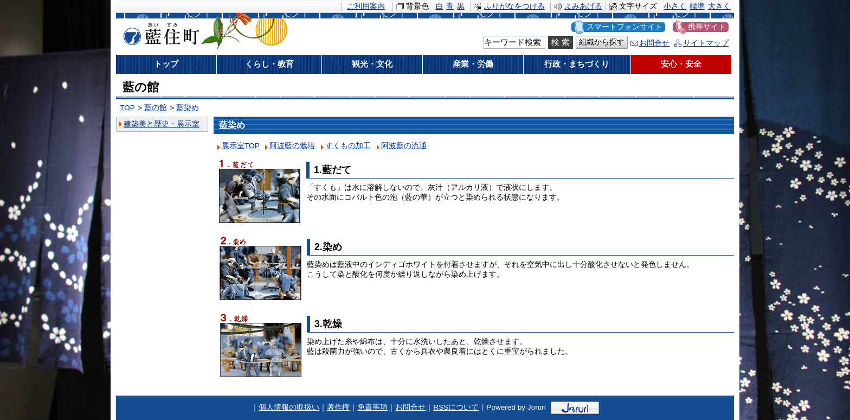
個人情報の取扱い (289, 407)
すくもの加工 (348, 146)
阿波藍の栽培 (292, 146)
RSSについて (456, 407)
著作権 (338, 407)
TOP (127, 108)
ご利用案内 (366, 6)
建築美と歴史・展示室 (161, 124)
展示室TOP (240, 146)
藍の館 (155, 108)
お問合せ (654, 43)
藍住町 (159, 32)
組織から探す (601, 42)
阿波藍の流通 (404, 146)
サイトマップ (706, 43)
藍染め (187, 108)
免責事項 (372, 407)
